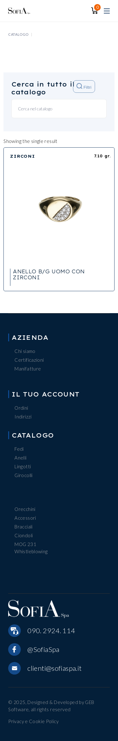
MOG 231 (25, 544)
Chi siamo (24, 351)
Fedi (19, 449)
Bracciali (23, 526)
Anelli (20, 457)
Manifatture (27, 368)
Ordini (21, 408)
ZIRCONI (22, 156)
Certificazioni (29, 360)
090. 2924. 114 (51, 630)
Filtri (83, 86)
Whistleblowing (31, 551)
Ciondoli (23, 535)
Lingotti (22, 466)
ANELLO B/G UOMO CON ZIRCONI (49, 274)
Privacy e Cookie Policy (33, 721)
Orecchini (24, 509)
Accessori (25, 518)
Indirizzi (22, 416)
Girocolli (23, 475)
